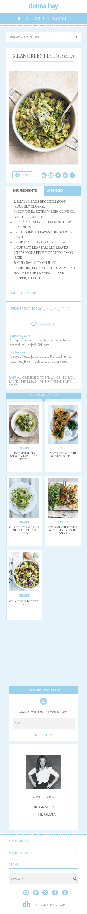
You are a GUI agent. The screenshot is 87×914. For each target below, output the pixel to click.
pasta (67, 382)
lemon (34, 382)
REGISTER (43, 735)
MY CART (59, 18)
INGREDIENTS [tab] (25, 190)
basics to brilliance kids (48, 378)
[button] (43, 840)
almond (23, 378)
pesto (13, 386)
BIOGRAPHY (43, 807)
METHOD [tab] (55, 190)
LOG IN (38, 18)
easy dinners (18, 382)
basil (71, 378)
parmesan (54, 382)
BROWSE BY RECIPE (25, 37)
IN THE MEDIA (43, 814)
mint (43, 382)
